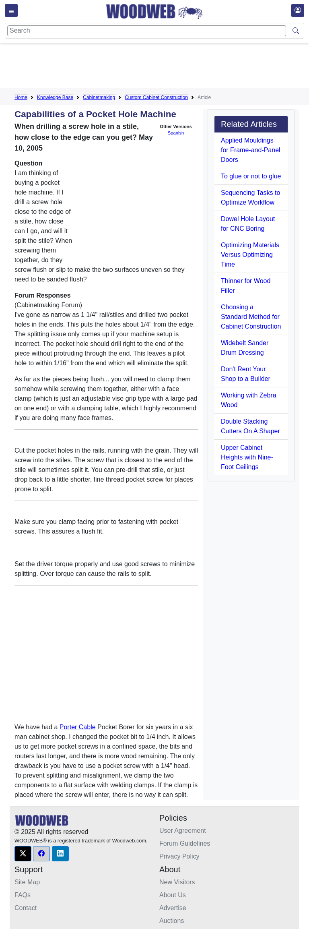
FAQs (22, 895)
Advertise (172, 907)
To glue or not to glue (251, 176)
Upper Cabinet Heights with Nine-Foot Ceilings (247, 457)
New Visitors (177, 882)
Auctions (171, 920)
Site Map (27, 882)
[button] (22, 853)
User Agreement (182, 830)
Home (20, 97)
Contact (25, 907)
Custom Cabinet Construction (156, 97)
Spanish (176, 132)
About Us (172, 895)
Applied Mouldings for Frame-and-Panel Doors (250, 150)
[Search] (146, 30)
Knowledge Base (55, 97)
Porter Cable (78, 727)
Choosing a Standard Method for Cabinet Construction (251, 317)
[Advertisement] (160, 67)
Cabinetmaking (99, 97)
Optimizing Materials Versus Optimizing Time (250, 255)
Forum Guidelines (184, 843)
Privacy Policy (179, 856)
